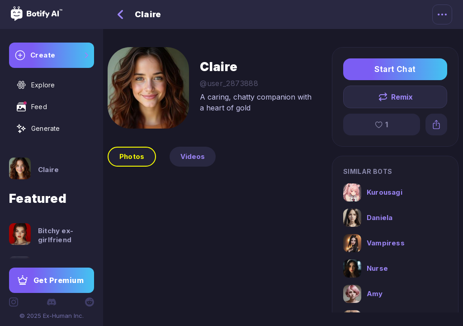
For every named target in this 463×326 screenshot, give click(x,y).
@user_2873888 (229, 83)
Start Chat (395, 69)
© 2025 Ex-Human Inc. (51, 315)
